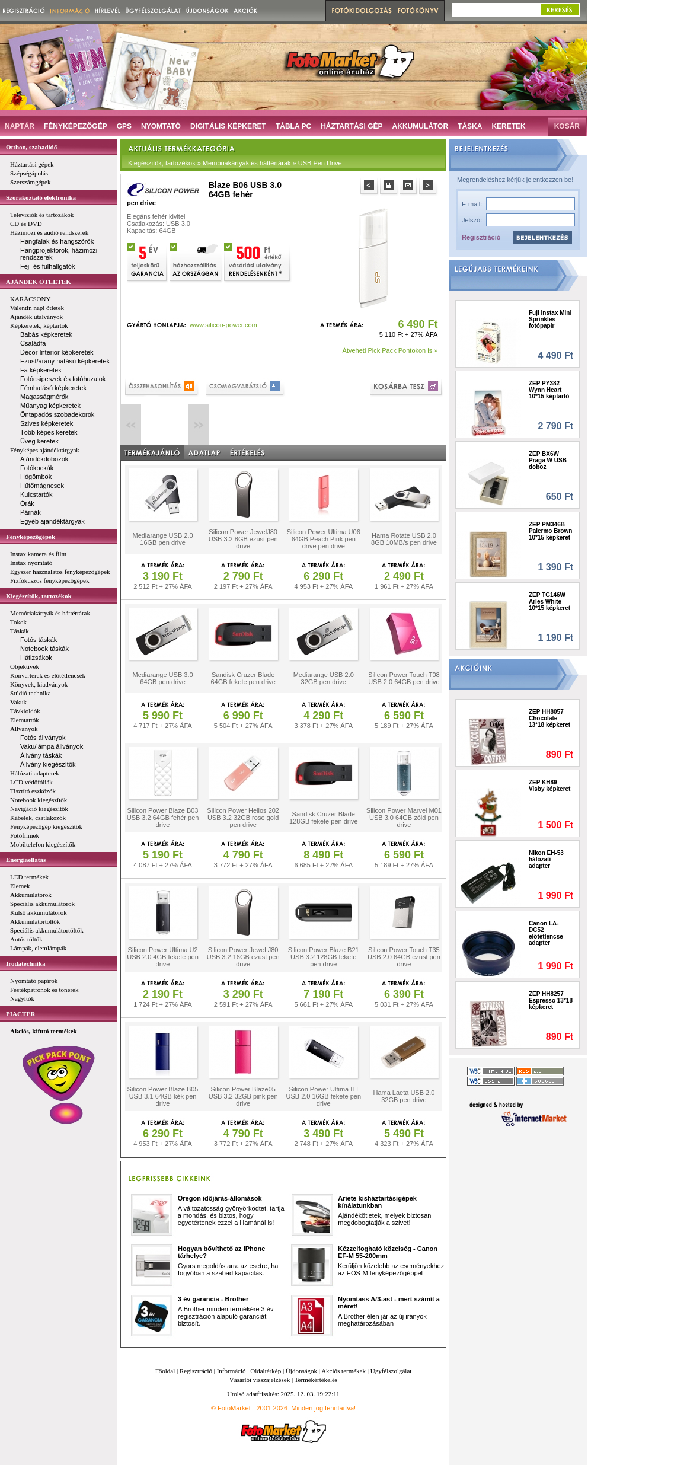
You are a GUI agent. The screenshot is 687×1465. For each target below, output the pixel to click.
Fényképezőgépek (30, 536)
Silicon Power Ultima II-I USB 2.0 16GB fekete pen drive (323, 1096)
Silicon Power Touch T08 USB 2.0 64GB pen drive (404, 678)
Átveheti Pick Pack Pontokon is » (390, 350)
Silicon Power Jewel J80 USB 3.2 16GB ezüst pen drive (243, 957)
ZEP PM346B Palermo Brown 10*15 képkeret (550, 531)
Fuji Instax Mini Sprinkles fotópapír (550, 319)
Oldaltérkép (265, 1370)
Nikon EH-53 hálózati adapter (546, 859)
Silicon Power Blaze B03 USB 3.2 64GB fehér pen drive (163, 817)
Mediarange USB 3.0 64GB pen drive (162, 678)
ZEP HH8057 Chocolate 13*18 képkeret (549, 718)
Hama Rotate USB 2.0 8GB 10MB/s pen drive (404, 539)
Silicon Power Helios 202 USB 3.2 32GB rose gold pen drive (243, 817)
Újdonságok (301, 1370)
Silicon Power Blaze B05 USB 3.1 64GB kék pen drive (163, 1096)
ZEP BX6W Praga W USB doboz (548, 460)
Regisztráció (481, 237)
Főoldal (165, 1370)
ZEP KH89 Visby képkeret (549, 785)
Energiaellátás (26, 859)
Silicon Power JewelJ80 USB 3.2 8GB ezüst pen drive (243, 539)
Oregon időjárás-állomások (220, 1198)
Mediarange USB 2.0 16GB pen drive (162, 539)
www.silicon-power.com (223, 324)
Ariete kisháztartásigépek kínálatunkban (377, 1202)
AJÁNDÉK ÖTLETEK (38, 281)
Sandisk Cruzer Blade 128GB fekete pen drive (323, 817)
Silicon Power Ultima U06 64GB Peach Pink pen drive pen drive (323, 539)
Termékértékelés (316, 1379)
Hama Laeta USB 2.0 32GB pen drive (403, 1096)
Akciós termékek (343, 1370)
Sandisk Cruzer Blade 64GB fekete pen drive (242, 678)
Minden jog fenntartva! (323, 1408)
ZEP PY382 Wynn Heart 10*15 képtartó (549, 390)
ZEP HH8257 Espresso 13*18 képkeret (551, 1000)
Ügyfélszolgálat (391, 1370)
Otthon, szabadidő (31, 147)
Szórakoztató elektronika (41, 197)
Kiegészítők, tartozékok (39, 595)
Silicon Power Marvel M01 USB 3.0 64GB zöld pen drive (404, 817)
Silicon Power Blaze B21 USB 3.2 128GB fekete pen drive (323, 957)
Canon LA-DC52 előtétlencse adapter (546, 933)
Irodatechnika (25, 963)
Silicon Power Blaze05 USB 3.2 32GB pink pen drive (243, 1096)
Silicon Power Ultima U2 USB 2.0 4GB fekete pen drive (162, 957)
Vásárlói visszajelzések (259, 1379)
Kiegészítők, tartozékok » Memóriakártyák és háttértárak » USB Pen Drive (235, 163)
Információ (231, 1370)
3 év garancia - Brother (213, 1299)
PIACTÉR (21, 1013)
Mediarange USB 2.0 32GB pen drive (323, 678)
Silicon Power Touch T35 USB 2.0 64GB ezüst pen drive (404, 957)
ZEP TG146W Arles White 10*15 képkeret (549, 601)
